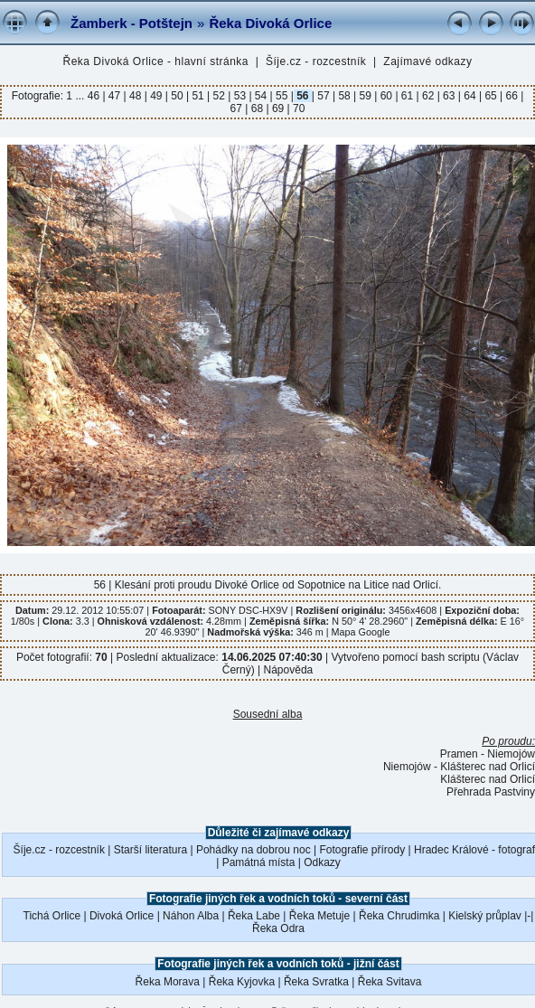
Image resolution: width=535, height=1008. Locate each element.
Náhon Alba (191, 915)
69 (278, 108)
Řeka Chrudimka (399, 915)
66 (511, 95)
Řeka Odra (278, 928)
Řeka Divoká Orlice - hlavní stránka (155, 61)
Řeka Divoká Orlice (270, 23)
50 (177, 95)
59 (365, 95)
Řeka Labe (254, 915)
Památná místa (259, 862)
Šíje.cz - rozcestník (316, 61)
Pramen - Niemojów (487, 754)
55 (282, 95)
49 (156, 95)
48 (136, 95)
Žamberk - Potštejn (131, 23)
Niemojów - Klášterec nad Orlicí (459, 766)
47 (115, 95)
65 (491, 95)
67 (238, 108)
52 (219, 95)
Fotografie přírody (362, 849)
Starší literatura (150, 849)
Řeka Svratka (316, 981)
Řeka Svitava (390, 981)
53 (239, 95)
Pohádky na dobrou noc (253, 849)
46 (95, 95)
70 (297, 108)
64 (470, 95)
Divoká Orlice (121, 915)
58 (344, 95)
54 (261, 95)
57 (323, 95)
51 (198, 95)
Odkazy (322, 862)
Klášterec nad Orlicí (487, 779)
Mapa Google (361, 631)
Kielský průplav (484, 915)
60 (386, 95)
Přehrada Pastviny (490, 792)
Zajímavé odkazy (427, 61)
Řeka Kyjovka (242, 981)
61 (408, 95)
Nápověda (289, 670)
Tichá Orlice (52, 915)
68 (257, 108)
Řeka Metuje (319, 915)
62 (428, 95)
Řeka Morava (168, 981)
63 (449, 95)
